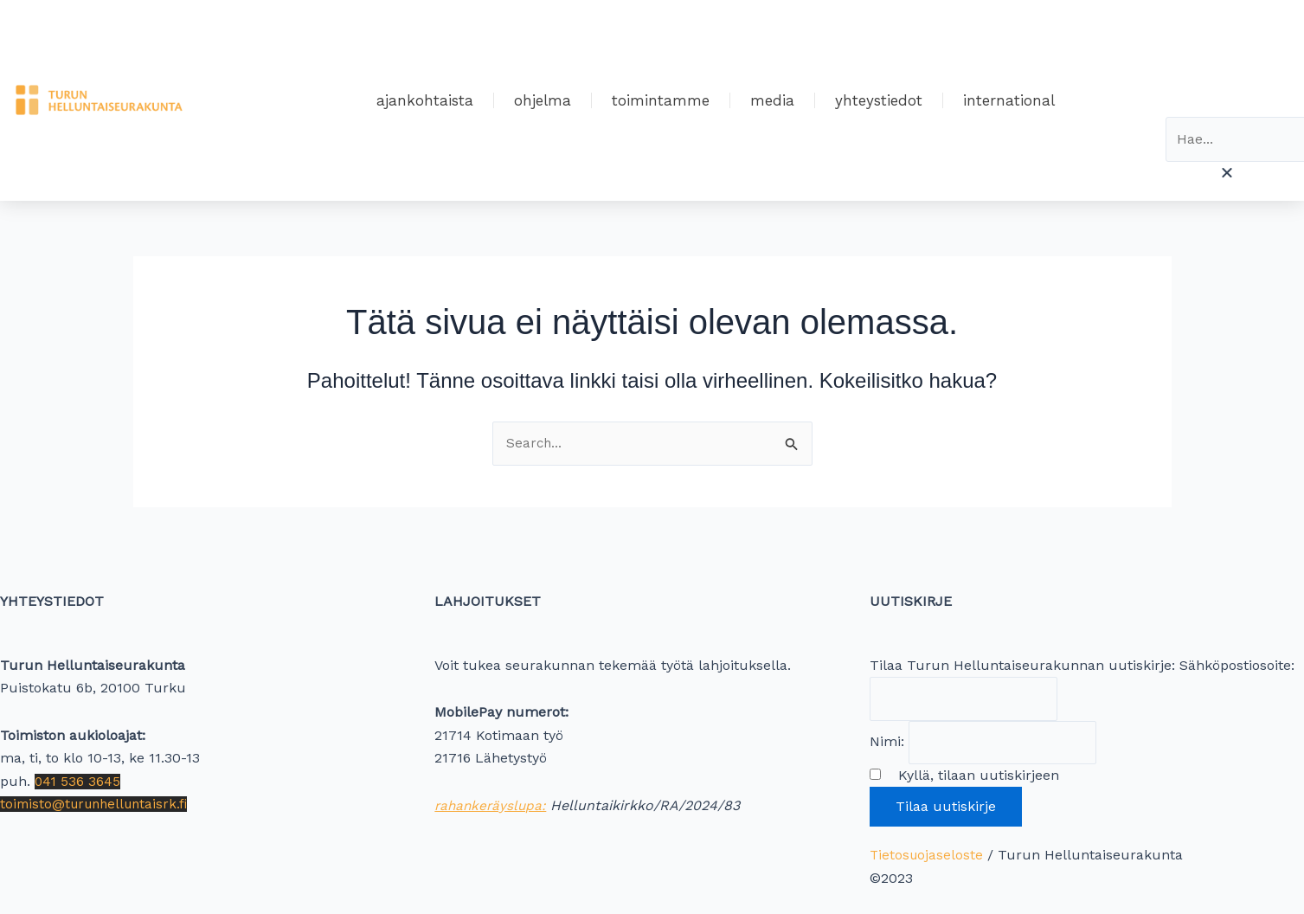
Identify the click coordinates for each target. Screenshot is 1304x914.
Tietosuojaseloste (928, 854)
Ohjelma (542, 100)
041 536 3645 (78, 777)
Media (772, 100)
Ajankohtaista (424, 100)
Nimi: (887, 740)
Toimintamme (661, 100)
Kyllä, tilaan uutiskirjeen (972, 775)
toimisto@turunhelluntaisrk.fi (98, 800)
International (1009, 100)
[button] (1227, 173)
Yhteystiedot (878, 100)
